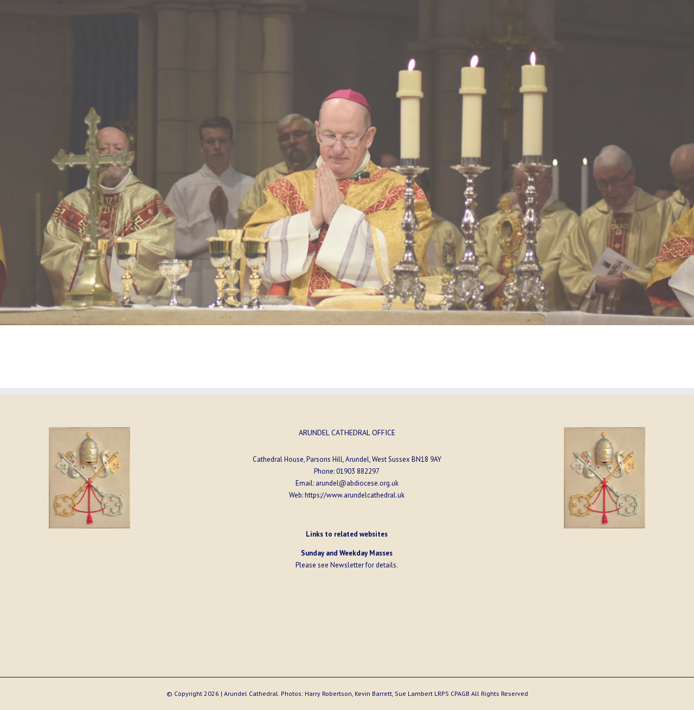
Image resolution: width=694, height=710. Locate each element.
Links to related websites (347, 534)
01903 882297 (358, 471)
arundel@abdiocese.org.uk (357, 483)
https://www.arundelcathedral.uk (354, 495)
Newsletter (347, 565)
